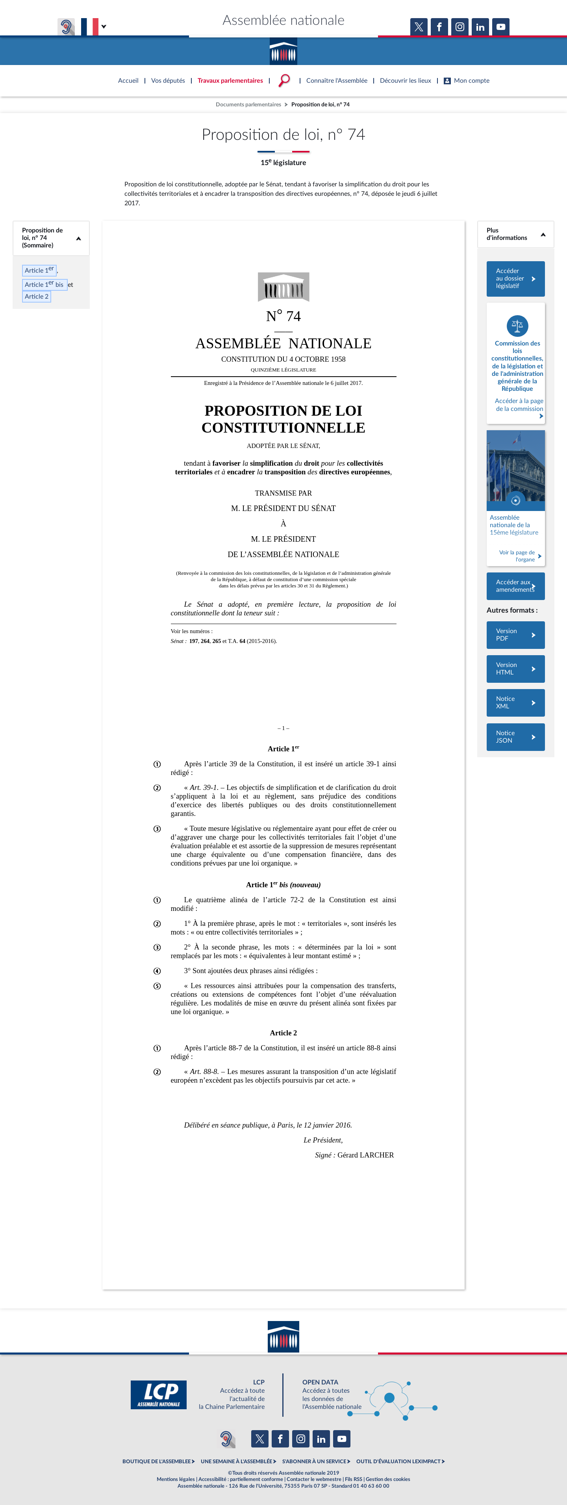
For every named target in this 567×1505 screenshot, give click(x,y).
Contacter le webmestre (314, 1479)
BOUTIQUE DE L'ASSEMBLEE (156, 1461)
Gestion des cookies (388, 1479)
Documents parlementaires (248, 105)
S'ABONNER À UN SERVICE (314, 1461)
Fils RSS (353, 1479)
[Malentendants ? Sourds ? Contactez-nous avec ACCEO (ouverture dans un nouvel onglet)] (226, 1438)
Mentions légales (176, 1479)
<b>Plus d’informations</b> (516, 234)
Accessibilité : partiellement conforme (240, 1479)
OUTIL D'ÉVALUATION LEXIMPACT (398, 1461)
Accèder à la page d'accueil (283, 48)
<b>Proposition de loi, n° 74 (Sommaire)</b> (51, 238)
